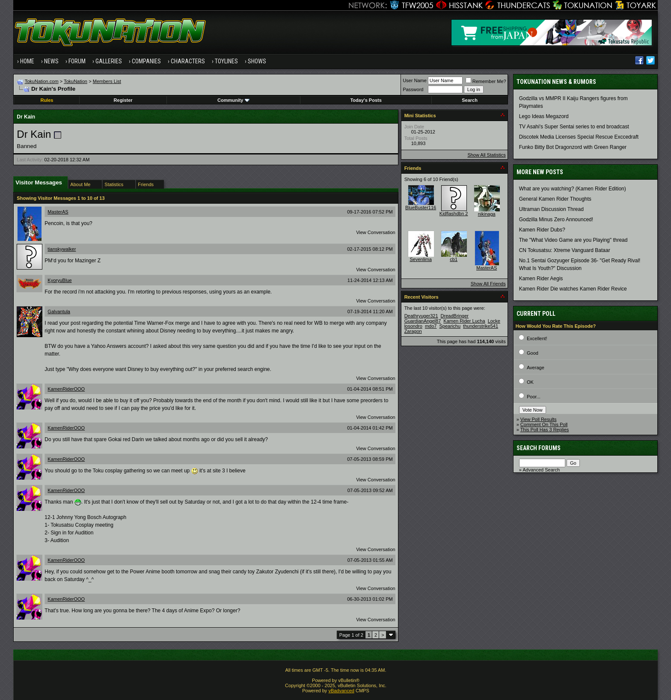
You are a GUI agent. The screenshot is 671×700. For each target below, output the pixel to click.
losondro (413, 326)
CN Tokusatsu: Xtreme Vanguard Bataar (564, 250)
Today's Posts (365, 100)
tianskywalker (62, 249)
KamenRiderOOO (66, 389)
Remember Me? (486, 81)
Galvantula (59, 311)
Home (27, 61)
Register (123, 100)
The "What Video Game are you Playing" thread (573, 240)
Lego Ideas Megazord (544, 116)
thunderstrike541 (480, 326)
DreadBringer (455, 315)
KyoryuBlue (59, 280)
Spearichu (450, 326)
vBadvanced (341, 690)
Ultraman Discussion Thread (551, 209)
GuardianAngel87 (422, 320)
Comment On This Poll (543, 424)
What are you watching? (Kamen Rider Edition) (572, 189)
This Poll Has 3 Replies (544, 429)
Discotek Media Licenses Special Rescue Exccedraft (578, 137)
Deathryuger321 (421, 315)
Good (532, 353)
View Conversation (375, 232)
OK (530, 382)
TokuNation (75, 81)
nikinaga (487, 214)
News (51, 61)
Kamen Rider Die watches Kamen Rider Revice (573, 289)
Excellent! (537, 338)
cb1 (453, 259)
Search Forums (539, 448)
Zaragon (413, 331)
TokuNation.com (42, 81)
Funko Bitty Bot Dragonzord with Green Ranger (572, 147)
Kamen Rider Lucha (464, 320)
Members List (107, 81)
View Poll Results (538, 419)
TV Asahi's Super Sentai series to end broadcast (574, 127)
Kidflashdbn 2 (453, 213)
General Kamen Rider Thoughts (555, 199)
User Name (415, 80)
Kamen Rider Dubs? (542, 230)
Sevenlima (420, 259)
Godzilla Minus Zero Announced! (556, 219)
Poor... (533, 396)
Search (470, 100)
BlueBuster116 (420, 207)
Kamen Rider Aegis (541, 279)
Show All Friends (488, 283)
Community (233, 100)
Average (535, 367)
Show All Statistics (486, 154)
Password (413, 89)
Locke (494, 320)
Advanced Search (541, 469)
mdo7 (431, 326)
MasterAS (58, 211)
